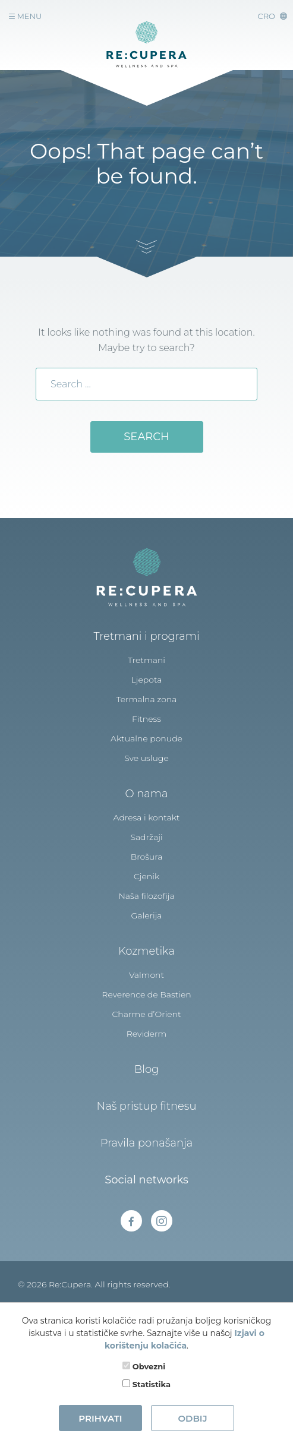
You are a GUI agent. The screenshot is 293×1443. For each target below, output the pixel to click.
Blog (146, 1069)
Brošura (147, 856)
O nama (146, 793)
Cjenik (146, 876)
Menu (25, 16)
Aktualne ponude (146, 738)
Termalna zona (146, 699)
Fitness (146, 718)
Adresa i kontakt (147, 817)
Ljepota (146, 679)
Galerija (146, 915)
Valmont (146, 975)
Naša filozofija (146, 896)
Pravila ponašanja (146, 1143)
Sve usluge (146, 758)
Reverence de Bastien (146, 994)
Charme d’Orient (146, 1014)
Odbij (192, 1418)
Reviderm (146, 1033)
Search (146, 436)
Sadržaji (146, 837)
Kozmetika (146, 951)
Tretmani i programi (146, 636)
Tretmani (146, 660)
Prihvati (100, 1418)
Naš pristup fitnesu (146, 1106)
